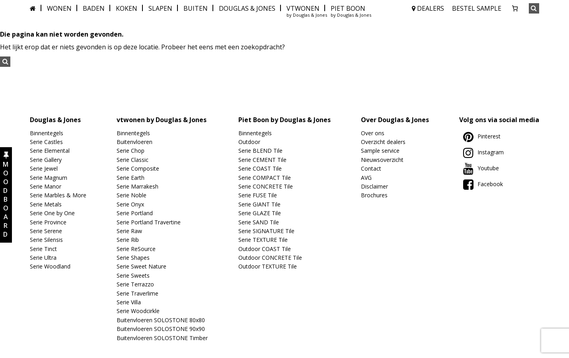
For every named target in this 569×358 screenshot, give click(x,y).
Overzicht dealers (383, 142)
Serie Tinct (43, 249)
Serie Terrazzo (135, 284)
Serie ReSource (136, 249)
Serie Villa (129, 302)
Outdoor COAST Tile (264, 249)
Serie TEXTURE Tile (263, 239)
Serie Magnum (48, 177)
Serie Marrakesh (137, 186)
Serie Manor (45, 186)
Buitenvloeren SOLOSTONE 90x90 (161, 329)
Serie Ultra (43, 257)
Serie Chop (130, 150)
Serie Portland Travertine (149, 222)
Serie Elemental (50, 150)
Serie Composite (138, 168)
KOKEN (126, 8)
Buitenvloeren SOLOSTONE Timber (162, 338)
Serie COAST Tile (260, 168)
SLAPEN (160, 8)
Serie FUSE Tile (257, 195)
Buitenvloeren (134, 142)
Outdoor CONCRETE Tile (270, 257)
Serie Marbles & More (58, 195)
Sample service (380, 150)
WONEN (59, 8)
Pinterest (482, 136)
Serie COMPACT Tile (264, 177)
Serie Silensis (46, 239)
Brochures (374, 195)
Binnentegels (46, 133)
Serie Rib (128, 239)
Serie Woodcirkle (138, 311)
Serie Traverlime (137, 293)
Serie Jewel (44, 168)
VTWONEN (303, 8)
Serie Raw (129, 231)
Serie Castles (46, 142)
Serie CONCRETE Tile (265, 186)
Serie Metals (46, 204)
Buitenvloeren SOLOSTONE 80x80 (161, 320)
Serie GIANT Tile (259, 204)
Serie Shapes (133, 257)
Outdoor (249, 142)
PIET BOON (348, 8)
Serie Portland (135, 213)
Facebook (483, 184)
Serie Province (48, 222)
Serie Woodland (50, 266)
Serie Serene (46, 231)
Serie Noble (131, 195)
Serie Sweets (133, 275)
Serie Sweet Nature (141, 266)
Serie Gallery (46, 159)
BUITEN (195, 8)
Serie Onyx (130, 204)
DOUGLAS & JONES (247, 8)
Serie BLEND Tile (260, 150)
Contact (371, 168)
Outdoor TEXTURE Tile (267, 266)
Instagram (483, 152)
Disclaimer (374, 186)
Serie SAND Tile (258, 222)
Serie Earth (130, 177)
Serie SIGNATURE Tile (266, 231)
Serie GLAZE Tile (259, 213)
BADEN (94, 8)
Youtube (481, 168)
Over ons (372, 133)
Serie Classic (132, 159)
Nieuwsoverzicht (382, 159)
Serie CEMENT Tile (262, 159)
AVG (366, 177)
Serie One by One (52, 213)
